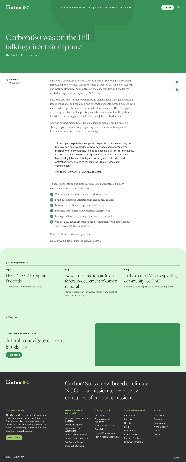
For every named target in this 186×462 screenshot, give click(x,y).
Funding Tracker (132, 438)
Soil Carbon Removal (75, 442)
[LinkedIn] (177, 90)
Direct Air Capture (74, 424)
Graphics (128, 423)
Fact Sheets (130, 415)
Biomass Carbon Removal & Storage (77, 419)
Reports (128, 419)
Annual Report (161, 427)
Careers (158, 419)
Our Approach (94, 7)
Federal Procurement (105, 433)
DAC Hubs (100, 415)
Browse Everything (133, 442)
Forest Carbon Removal (76, 434)
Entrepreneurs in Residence (103, 420)
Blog (126, 427)
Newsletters (130, 430)
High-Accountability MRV (107, 437)
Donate (167, 7)
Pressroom (159, 423)
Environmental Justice (105, 425)
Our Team (159, 415)
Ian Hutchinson (92, 241)
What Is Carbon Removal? (72, 7)
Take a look (14, 355)
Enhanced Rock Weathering (72, 429)
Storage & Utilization (75, 446)
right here (85, 234)
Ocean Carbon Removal (76, 438)
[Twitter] (177, 82)
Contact (157, 434)
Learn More (14, 437)
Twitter (177, 457)
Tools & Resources (113, 7)
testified (91, 84)
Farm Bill (99, 429)
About (128, 7)
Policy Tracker (131, 434)
